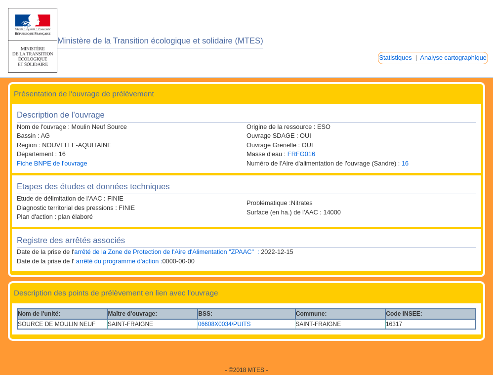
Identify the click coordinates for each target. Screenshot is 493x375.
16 (405, 163)
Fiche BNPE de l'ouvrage (52, 163)
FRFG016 (301, 154)
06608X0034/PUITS (224, 324)
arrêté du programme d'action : (118, 261)
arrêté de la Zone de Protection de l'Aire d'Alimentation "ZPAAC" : (166, 251)
